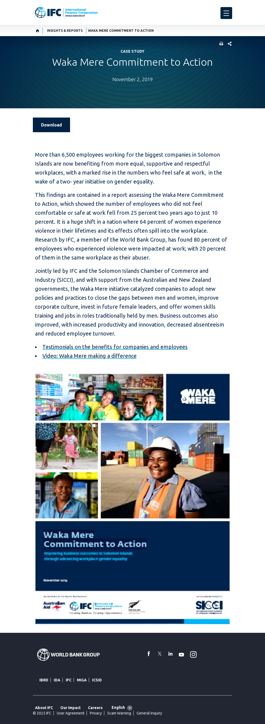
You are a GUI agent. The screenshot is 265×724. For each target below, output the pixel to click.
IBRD (43, 680)
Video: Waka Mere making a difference (89, 356)
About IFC (44, 708)
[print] (220, 44)
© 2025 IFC (42, 713)
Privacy (96, 713)
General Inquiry (149, 713)
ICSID (97, 680)
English (118, 707)
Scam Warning (119, 713)
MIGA (82, 680)
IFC (68, 680)
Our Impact (70, 708)
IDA (57, 680)
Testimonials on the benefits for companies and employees (115, 347)
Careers (95, 708)
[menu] (226, 13)
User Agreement (70, 713)
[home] (37, 31)
